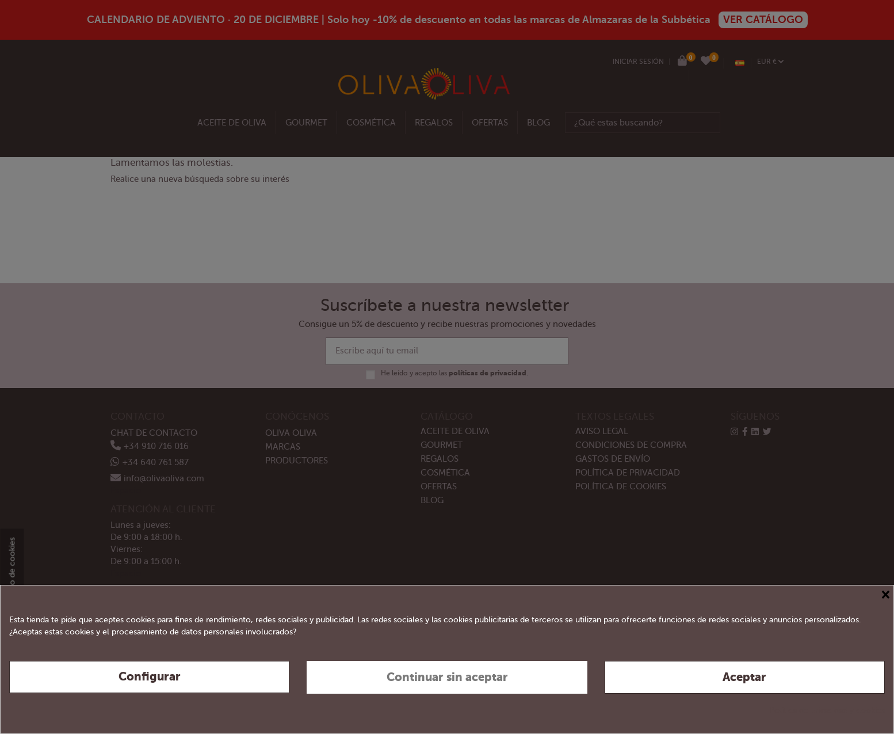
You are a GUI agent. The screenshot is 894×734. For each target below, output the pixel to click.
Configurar (150, 676)
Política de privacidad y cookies (827, 710)
